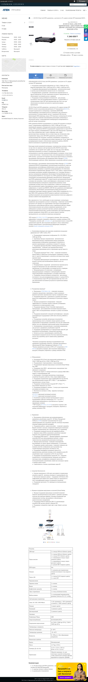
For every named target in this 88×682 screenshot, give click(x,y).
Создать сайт (3, 1)
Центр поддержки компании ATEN (43, 226)
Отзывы (4, 29)
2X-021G (35, 394)
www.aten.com (48, 221)
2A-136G (39, 217)
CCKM (65, 158)
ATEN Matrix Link (45, 291)
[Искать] (85, 4)
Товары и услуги (52, 10)
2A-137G (44, 217)
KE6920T (66, 109)
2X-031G (35, 396)
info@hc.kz (5, 100)
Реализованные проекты (73, 10)
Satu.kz (52, 678)
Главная (42, 10)
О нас (62, 10)
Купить (72, 45)
